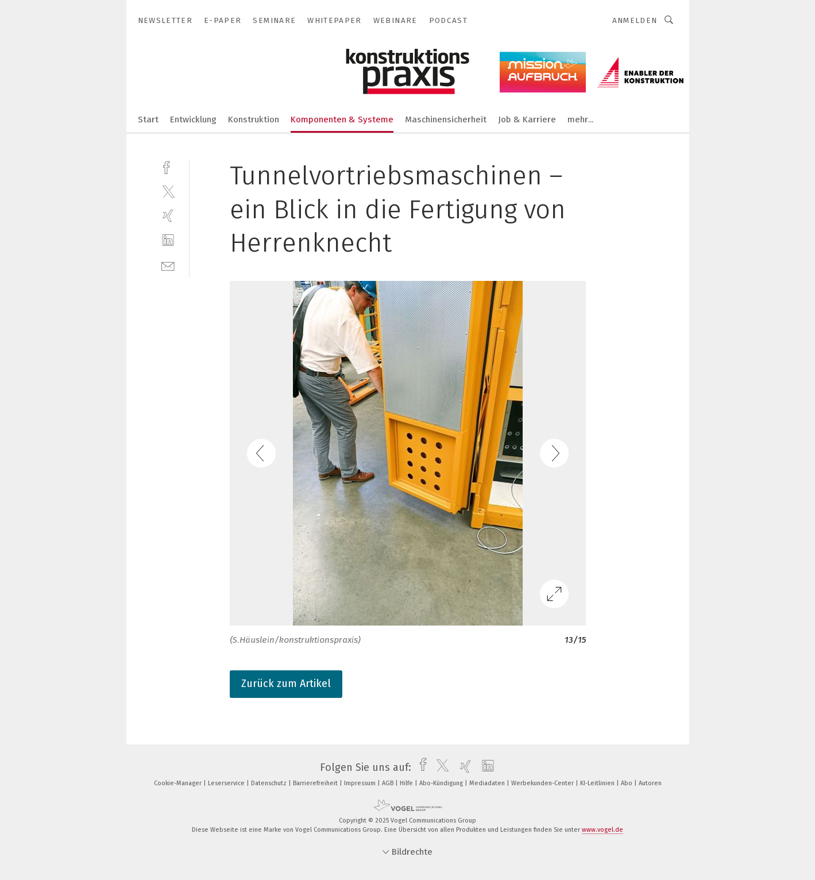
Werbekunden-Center (543, 783)
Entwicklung (193, 119)
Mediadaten (488, 783)
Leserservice (227, 783)
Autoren (650, 783)
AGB (388, 783)
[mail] (168, 265)
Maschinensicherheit (445, 119)
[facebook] (168, 166)
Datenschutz (269, 783)
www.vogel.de (602, 829)
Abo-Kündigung (442, 783)
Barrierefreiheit (316, 783)
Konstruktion (253, 119)
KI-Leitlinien (598, 783)
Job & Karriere (527, 119)
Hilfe (407, 783)
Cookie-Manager (178, 783)
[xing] (168, 216)
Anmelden (635, 20)
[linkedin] (168, 240)
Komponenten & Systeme (342, 119)
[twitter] (168, 191)
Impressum (360, 783)
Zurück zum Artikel (286, 683)
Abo (627, 783)
